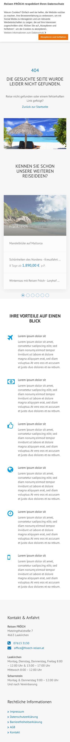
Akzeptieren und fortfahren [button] (53, 37)
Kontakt (15, 732)
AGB (12, 727)
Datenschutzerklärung (24, 717)
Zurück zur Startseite (35, 107)
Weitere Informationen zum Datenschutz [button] (25, 32)
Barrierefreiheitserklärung (26, 722)
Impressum (17, 711)
